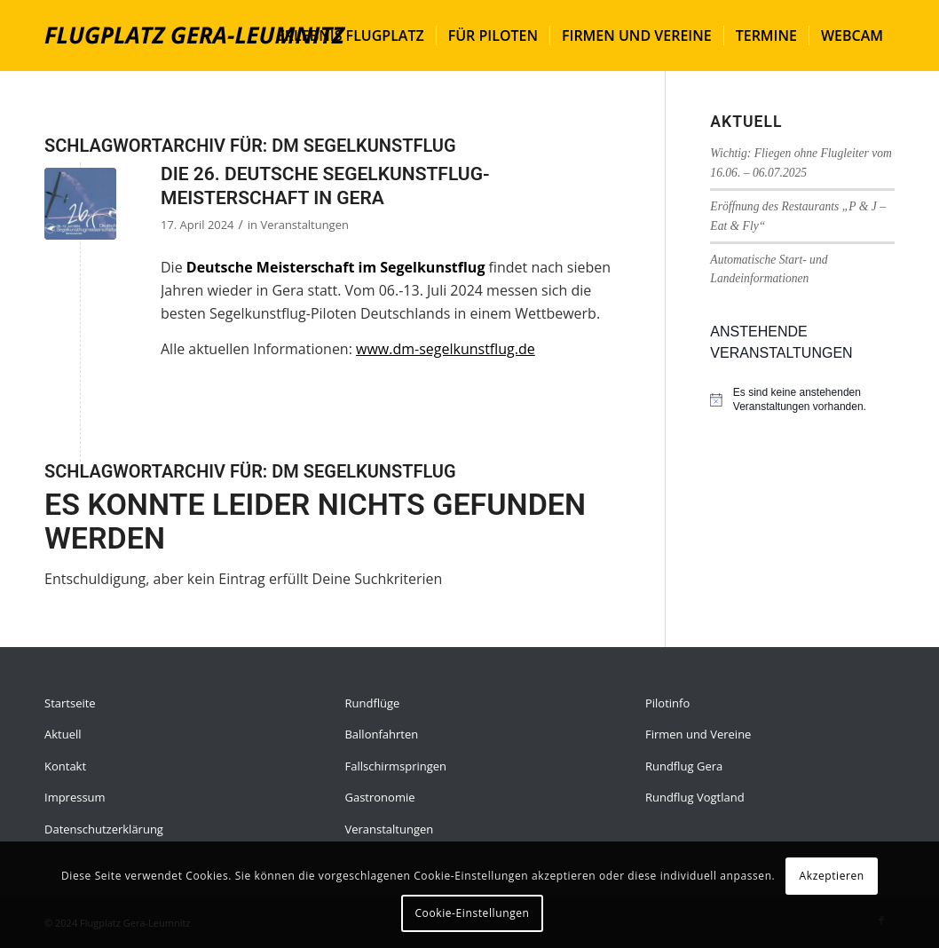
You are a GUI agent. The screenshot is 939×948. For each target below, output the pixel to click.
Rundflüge (371, 703)
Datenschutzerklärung (103, 829)
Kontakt (65, 766)
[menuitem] (350, 35)
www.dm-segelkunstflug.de (445, 349)
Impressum (75, 797)
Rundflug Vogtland (695, 797)
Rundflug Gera (683, 766)
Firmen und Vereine (698, 734)
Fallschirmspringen (395, 766)
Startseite (70, 703)
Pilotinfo (667, 703)
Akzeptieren (832, 875)
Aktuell (63, 734)
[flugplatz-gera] (195, 35)
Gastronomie (379, 797)
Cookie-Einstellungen (471, 912)
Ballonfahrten (381, 734)
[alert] (814, 400)
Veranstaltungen (304, 225)
